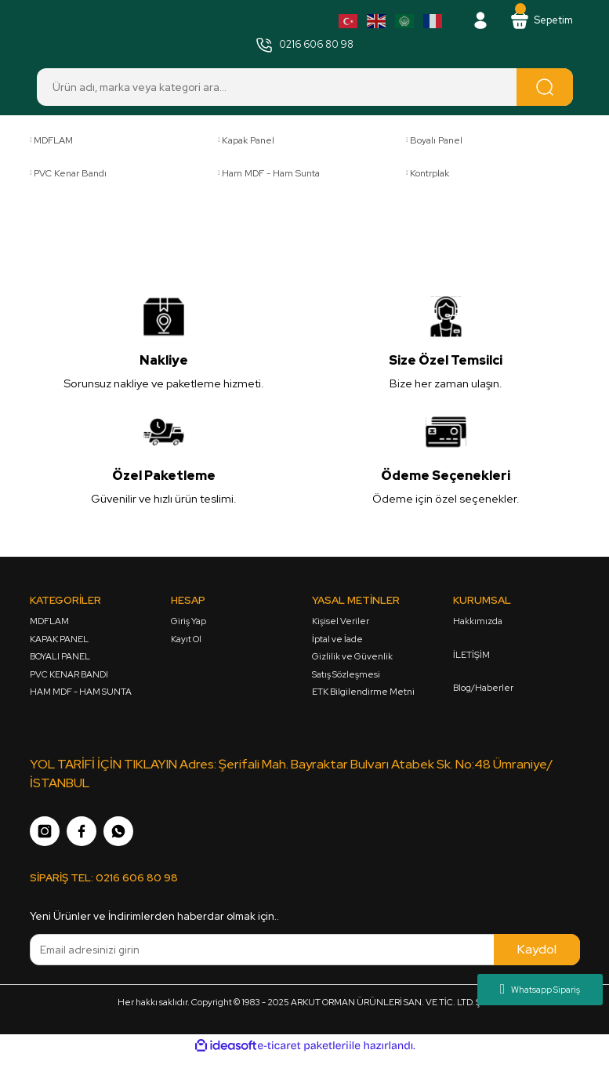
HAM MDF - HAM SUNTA (81, 693)
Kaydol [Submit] (536, 952)
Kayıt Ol (186, 640)
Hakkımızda (477, 622)
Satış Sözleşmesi (346, 675)
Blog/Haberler (483, 689)
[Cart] (539, 21)
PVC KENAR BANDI (69, 675)
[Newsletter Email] (305, 952)
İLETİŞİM (471, 656)
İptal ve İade (337, 640)
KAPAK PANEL (59, 640)
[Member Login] (475, 21)
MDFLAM (49, 622)
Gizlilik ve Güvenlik (352, 657)
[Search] (305, 88)
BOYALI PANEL (60, 657)
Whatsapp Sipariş (540, 990)
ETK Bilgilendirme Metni (363, 693)
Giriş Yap (188, 622)
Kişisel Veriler (340, 622)
